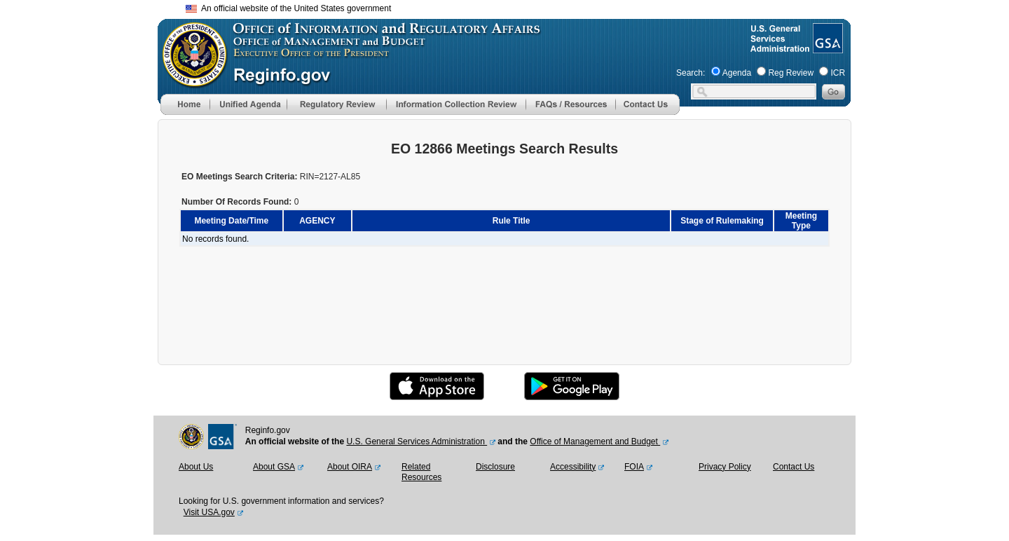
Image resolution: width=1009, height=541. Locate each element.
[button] (248, 104)
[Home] (185, 112)
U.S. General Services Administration (416, 441)
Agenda (736, 73)
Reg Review (791, 73)
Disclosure (495, 467)
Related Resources (421, 472)
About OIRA (349, 467)
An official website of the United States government (288, 8)
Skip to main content (513, 7)
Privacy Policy (725, 467)
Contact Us (793, 467)
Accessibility (573, 467)
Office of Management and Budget (595, 441)
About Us (196, 467)
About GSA (274, 467)
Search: (690, 73)
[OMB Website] (190, 80)
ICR (837, 73)
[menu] (248, 104)
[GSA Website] (826, 48)
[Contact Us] (647, 112)
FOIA (634, 467)
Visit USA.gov (209, 512)
